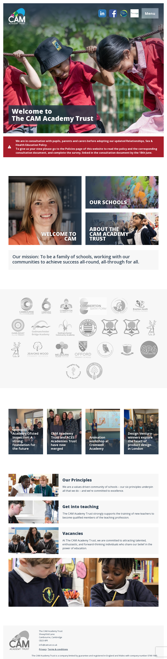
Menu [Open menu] (150, 13)
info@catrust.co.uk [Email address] (48, 644)
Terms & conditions (58, 649)
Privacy (43, 649)
